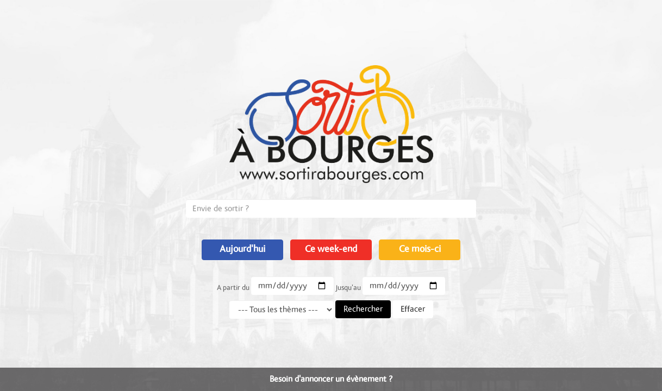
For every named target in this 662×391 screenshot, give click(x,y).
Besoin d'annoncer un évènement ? (331, 379)
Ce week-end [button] (331, 249)
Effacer (413, 309)
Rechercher (363, 309)
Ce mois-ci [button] (420, 249)
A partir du (233, 288)
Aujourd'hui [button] (242, 249)
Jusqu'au (348, 288)
